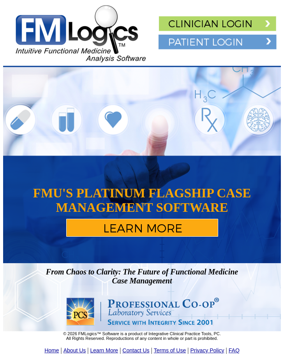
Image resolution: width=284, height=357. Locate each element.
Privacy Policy (207, 350)
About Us (75, 350)
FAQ (234, 350)
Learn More (104, 350)
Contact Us (135, 350)
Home (51, 350)
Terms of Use (170, 350)
